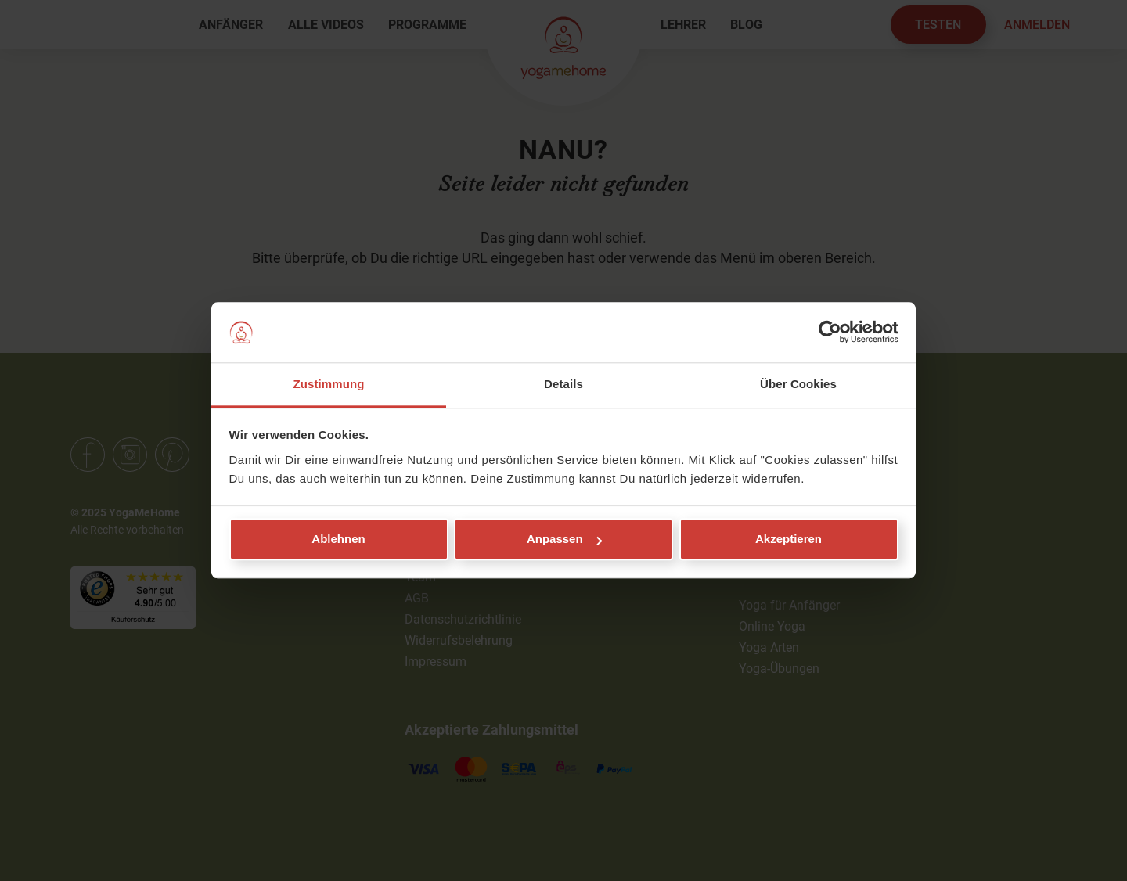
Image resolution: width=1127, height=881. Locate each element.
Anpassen (564, 539)
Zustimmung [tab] (329, 383)
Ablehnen (338, 539)
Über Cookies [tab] (798, 383)
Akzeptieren (788, 539)
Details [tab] (563, 383)
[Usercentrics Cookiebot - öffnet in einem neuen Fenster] (830, 332)
